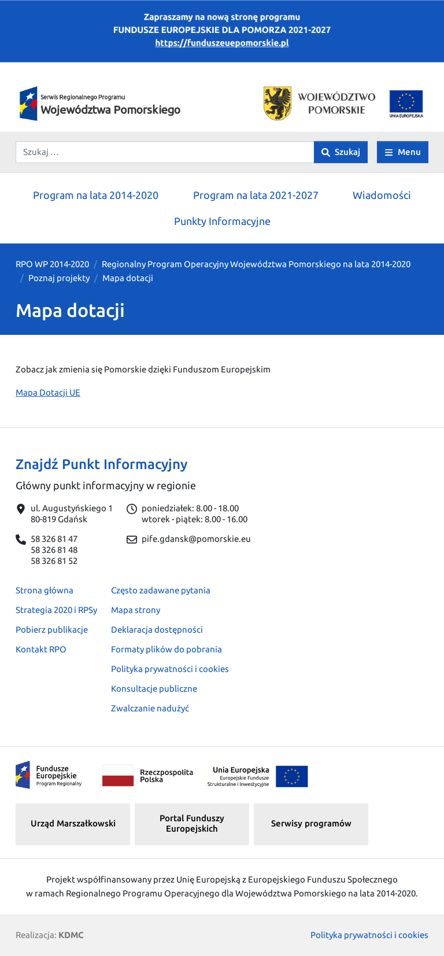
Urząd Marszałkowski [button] (73, 823)
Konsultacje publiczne (154, 688)
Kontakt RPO (41, 649)
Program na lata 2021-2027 (256, 195)
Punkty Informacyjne (222, 221)
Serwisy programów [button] (311, 823)
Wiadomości (382, 195)
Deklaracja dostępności (157, 629)
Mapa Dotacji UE (48, 392)
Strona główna (44, 590)
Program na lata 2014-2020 (95, 195)
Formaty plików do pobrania (166, 649)
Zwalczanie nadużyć (150, 708)
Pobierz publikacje (52, 629)
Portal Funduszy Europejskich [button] (192, 823)
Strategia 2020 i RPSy (56, 610)
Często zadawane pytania (160, 590)
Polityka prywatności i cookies (170, 669)
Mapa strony (135, 610)
